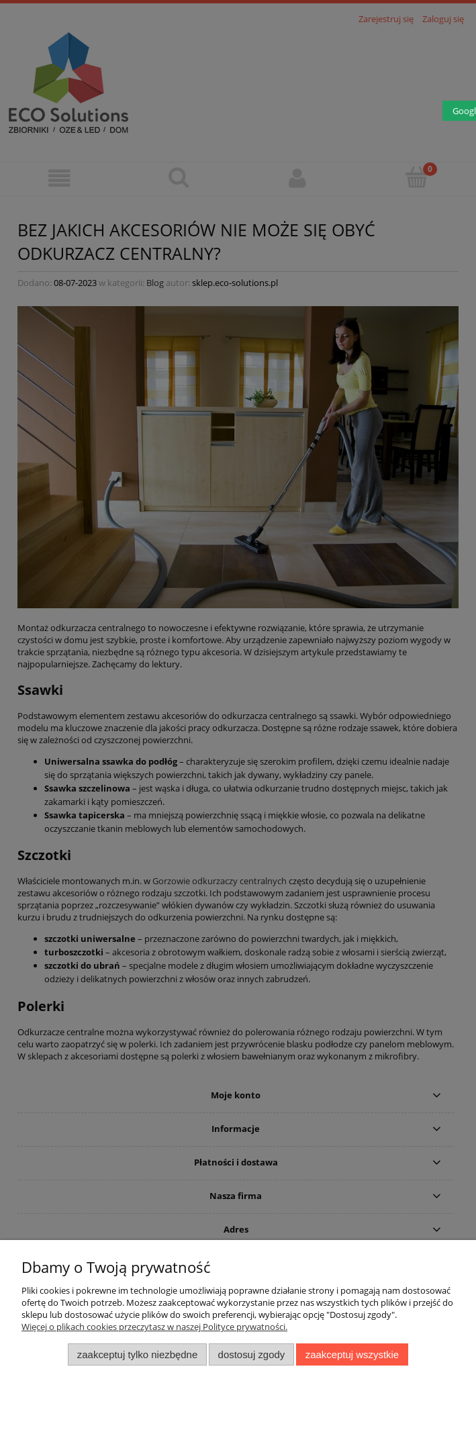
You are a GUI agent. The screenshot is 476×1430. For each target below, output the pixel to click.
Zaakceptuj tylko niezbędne (137, 1354)
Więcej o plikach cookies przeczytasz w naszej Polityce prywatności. (154, 1327)
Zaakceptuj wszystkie (352, 1354)
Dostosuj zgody (251, 1354)
